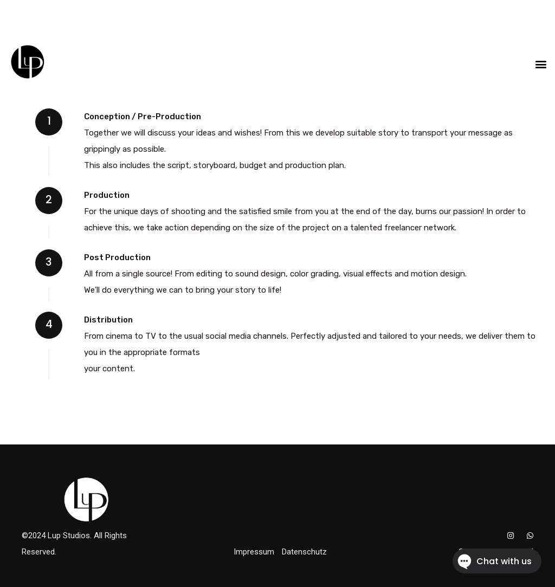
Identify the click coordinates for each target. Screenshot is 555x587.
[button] (541, 64)
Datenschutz (304, 552)
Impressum (254, 552)
